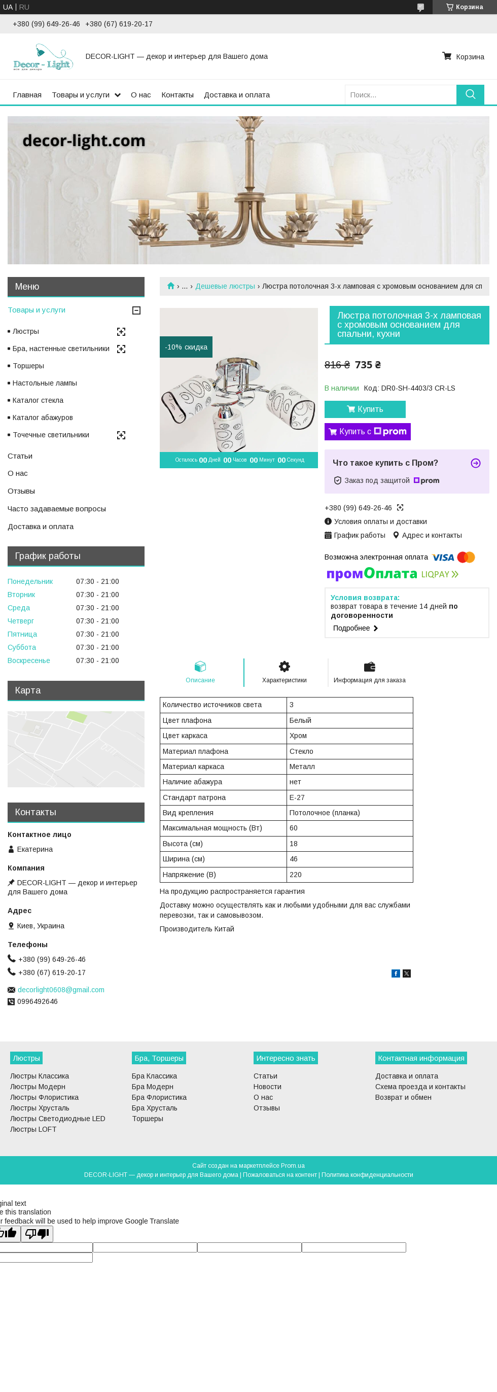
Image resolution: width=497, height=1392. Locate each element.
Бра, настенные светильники (61, 348)
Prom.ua (293, 1165)
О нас (141, 94)
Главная (27, 94)
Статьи (20, 455)
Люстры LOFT (33, 1129)
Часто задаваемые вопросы (57, 508)
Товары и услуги (81, 94)
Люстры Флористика (44, 1097)
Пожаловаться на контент (280, 1174)
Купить (370, 409)
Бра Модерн (152, 1087)
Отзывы (21, 490)
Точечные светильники (51, 435)
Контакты (177, 94)
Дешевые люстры (225, 286)
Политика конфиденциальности (367, 1174)
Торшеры (28, 366)
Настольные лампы (45, 383)
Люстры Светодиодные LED (57, 1119)
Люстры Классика (39, 1076)
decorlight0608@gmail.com (61, 990)
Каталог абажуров (43, 417)
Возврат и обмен (403, 1097)
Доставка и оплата (237, 94)
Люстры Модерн (37, 1087)
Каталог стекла (38, 400)
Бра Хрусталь (155, 1108)
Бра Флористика (159, 1097)
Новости (267, 1087)
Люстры (26, 331)
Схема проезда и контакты (420, 1087)
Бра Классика (154, 1076)
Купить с (373, 431)
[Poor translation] (37, 1234)
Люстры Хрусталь (39, 1108)
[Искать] (470, 95)
